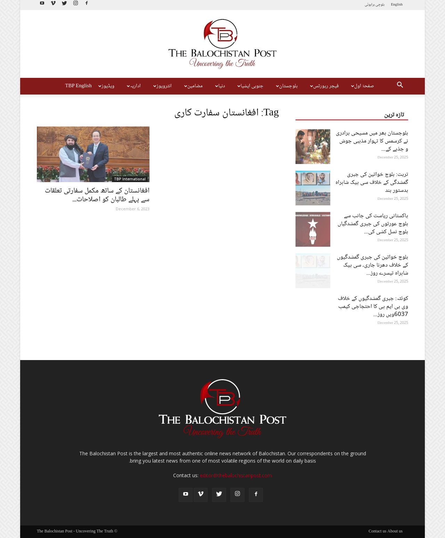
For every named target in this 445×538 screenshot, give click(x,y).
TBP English (78, 86)
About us (395, 532)
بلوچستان (286, 86)
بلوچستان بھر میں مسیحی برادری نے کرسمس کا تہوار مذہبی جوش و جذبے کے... (372, 141)
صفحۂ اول (361, 86)
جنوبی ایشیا (250, 86)
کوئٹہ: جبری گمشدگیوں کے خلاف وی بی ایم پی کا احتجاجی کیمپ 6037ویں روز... (373, 307)
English (397, 4)
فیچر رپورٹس (323, 86)
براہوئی (370, 4)
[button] (399, 86)
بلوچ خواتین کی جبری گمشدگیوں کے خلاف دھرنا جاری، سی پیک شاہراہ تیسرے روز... (372, 265)
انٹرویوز (162, 86)
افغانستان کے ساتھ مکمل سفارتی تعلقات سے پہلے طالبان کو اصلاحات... (97, 195)
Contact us (377, 532)
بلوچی (380, 4)
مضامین (193, 86)
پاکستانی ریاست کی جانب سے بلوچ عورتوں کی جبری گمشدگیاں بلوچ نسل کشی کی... (373, 224)
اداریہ (133, 86)
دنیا (219, 86)
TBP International (130, 179)
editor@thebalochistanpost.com (236, 475)
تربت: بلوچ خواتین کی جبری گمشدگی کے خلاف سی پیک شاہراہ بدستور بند (371, 183)
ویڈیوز (105, 86)
